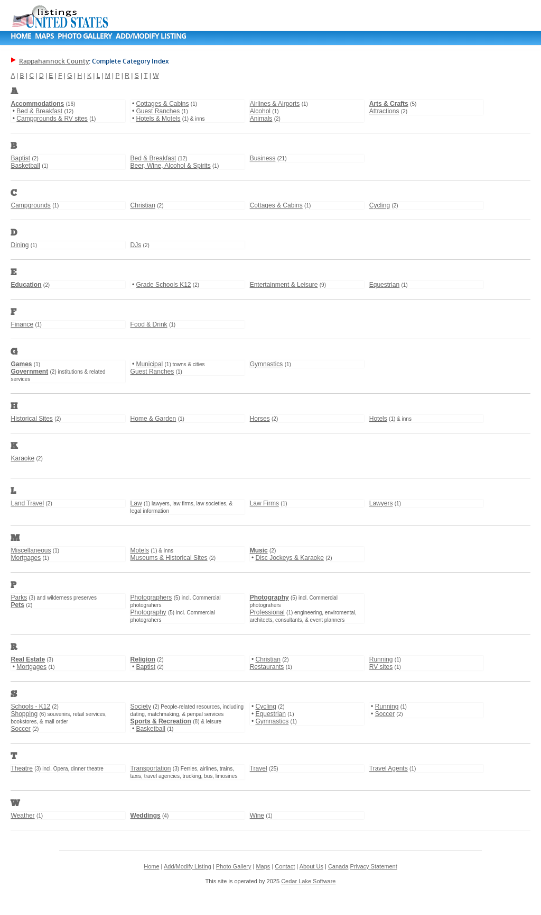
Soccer (20, 728)
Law (136, 503)
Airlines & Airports (275, 103)
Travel (258, 768)
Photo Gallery (85, 36)
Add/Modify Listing (151, 36)
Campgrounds (30, 205)
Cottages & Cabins (162, 103)
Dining (20, 245)
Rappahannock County (54, 61)
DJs (136, 245)
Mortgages (26, 557)
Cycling (379, 205)
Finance (22, 324)
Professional (267, 612)
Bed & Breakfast (39, 111)
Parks (19, 597)
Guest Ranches (158, 111)
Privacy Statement (373, 866)
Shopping (24, 714)
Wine (257, 815)
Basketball (25, 165)
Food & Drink (148, 324)
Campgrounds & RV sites (52, 118)
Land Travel (27, 503)
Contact (285, 866)
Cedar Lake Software (308, 881)
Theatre (21, 768)
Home (21, 36)
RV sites (381, 667)
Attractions (384, 111)
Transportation (150, 768)
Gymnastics (266, 364)
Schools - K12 (30, 706)
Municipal (149, 364)
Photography (148, 612)
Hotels (378, 418)
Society (140, 706)
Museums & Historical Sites (169, 557)
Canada (338, 866)
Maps (44, 36)
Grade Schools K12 (163, 284)
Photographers (151, 597)
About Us (311, 866)
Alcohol (260, 111)
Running (381, 659)
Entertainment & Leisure (284, 284)
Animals (261, 118)
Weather (22, 815)
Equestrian (384, 284)
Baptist (20, 158)
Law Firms (264, 503)
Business (263, 158)
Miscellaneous (31, 550)
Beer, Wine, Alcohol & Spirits (170, 165)
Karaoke (22, 458)
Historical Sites (31, 418)
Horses (260, 418)
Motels (139, 550)
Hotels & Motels (158, 118)
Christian (142, 205)
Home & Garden (153, 418)
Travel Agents (388, 768)
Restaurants (267, 667)
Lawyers (381, 503)
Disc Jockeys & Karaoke (290, 557)
